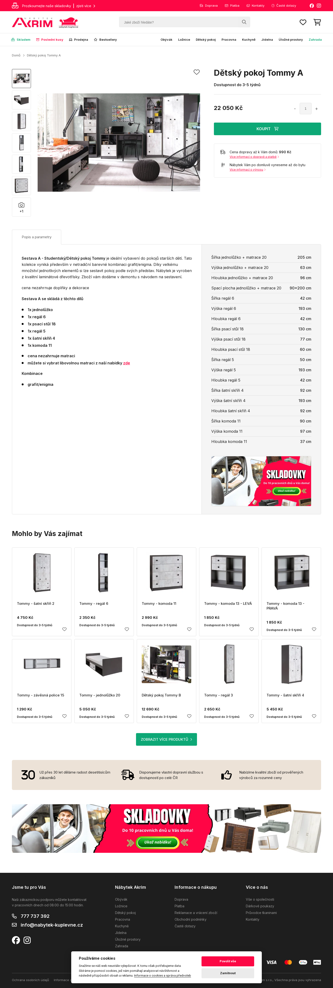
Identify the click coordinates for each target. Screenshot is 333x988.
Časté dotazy (284, 5)
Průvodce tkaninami (261, 913)
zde (126, 363)
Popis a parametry (36, 237)
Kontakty (255, 5)
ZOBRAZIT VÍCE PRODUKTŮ (166, 739)
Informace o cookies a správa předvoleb (162, 975)
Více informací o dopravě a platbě (254, 157)
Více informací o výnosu (248, 169)
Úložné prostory (291, 39)
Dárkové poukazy (260, 906)
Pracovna (229, 39)
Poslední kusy (49, 39)
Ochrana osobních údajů (30, 980)
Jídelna (267, 39)
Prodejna (78, 39)
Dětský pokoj (206, 39)
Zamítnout (228, 973)
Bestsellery (105, 39)
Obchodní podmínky (191, 919)
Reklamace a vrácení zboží (196, 913)
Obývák (166, 39)
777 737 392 (35, 916)
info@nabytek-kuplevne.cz (52, 925)
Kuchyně (249, 39)
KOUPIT (267, 128)
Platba (232, 5)
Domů (16, 55)
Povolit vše (228, 961)
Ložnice (184, 39)
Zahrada (315, 39)
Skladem (20, 39)
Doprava (209, 5)
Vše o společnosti (260, 899)
